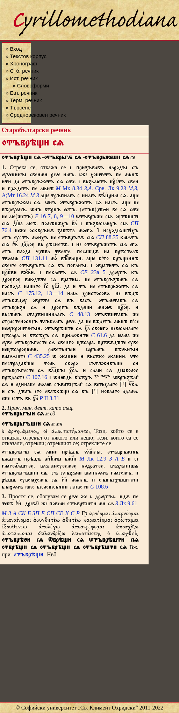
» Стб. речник (22, 71)
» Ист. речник (22, 78)
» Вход (14, 49)
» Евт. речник (21, 93)
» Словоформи (31, 85)
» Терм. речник (24, 100)
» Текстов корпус (26, 56)
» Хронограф (21, 63)
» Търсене (18, 107)
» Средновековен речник (36, 115)
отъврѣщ (29, 555)
